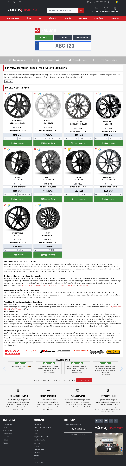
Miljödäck (6, 440)
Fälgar (28, 18)
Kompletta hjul (13, 18)
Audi (119, 307)
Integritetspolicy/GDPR (41, 437)
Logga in (90, 2)
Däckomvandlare (39, 462)
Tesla (111, 307)
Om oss (36, 456)
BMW (14, 309)
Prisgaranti (37, 452)
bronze (49, 285)
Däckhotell (115, 18)
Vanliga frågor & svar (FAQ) (42, 427)
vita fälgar (25, 285)
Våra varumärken (39, 449)
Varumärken (98, 18)
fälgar (35, 285)
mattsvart (72, 285)
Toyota (18, 309)
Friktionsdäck (7, 433)
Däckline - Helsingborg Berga (73, 424)
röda (58, 285)
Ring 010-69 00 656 (84, 380)
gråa (31, 285)
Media (35, 459)
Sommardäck (7, 430)
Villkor (36, 433)
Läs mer (8, 81)
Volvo (115, 307)
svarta (81, 285)
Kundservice (82, 18)
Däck (40, 18)
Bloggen (36, 430)
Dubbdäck (6, 437)
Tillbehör (67, 18)
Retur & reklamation (40, 440)
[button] (121, 369)
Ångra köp (37, 443)
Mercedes (7, 309)
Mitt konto (37, 446)
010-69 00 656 (99, 2)
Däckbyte (52, 18)
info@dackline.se (110, 2)
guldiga (40, 285)
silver (63, 285)
